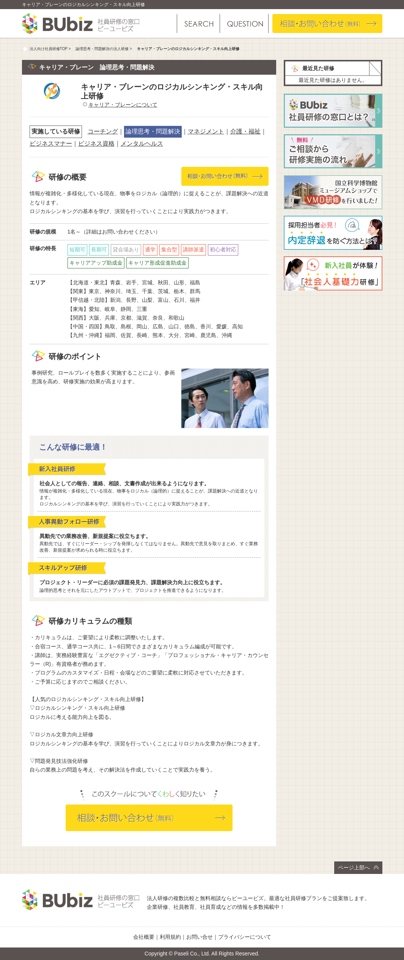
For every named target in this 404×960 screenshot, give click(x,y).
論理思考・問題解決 (153, 131)
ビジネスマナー (51, 143)
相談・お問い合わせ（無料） (327, 23)
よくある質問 (243, 23)
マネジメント (206, 131)
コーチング (103, 131)
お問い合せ (199, 937)
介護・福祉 (245, 131)
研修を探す (198, 23)
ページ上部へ (358, 867)
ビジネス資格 (96, 143)
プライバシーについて (244, 937)
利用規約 (170, 937)
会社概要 (143, 937)
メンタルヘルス (142, 143)
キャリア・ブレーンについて (122, 105)
